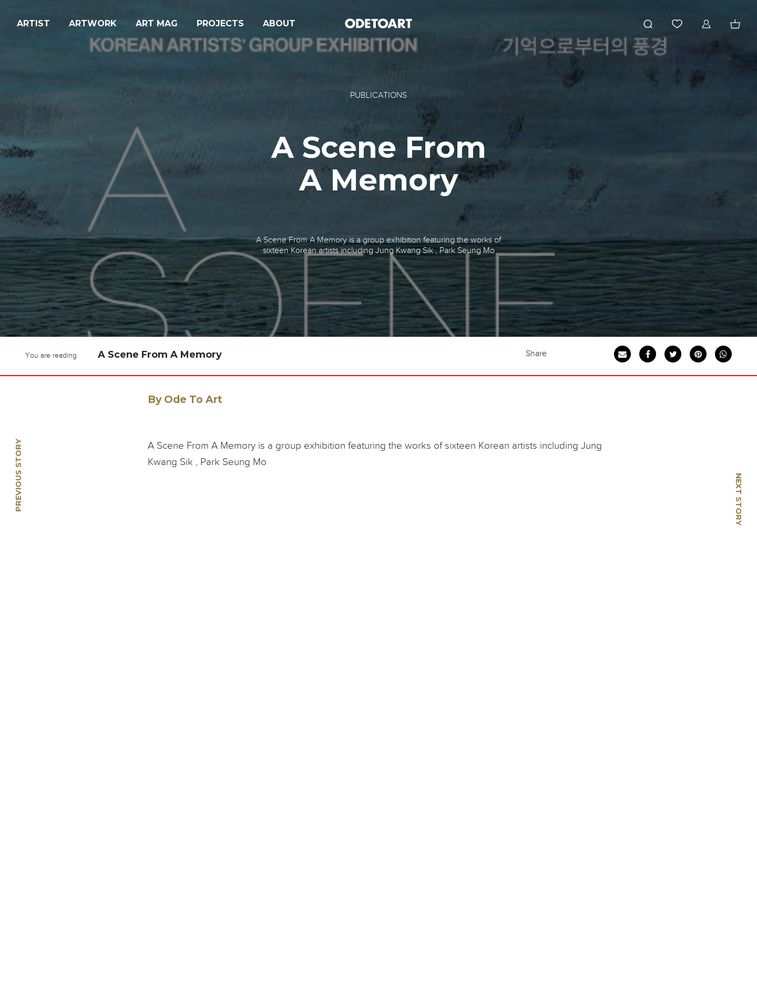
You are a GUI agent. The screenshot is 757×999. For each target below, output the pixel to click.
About (279, 23)
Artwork (93, 23)
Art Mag (157, 23)
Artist (33, 23)
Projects (220, 23)
